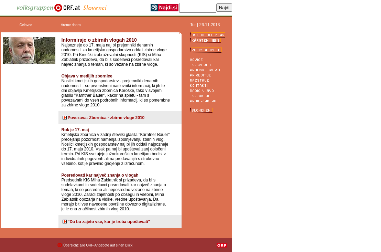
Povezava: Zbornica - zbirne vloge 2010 (106, 117)
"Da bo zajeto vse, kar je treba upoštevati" (109, 221)
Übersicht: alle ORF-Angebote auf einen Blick (97, 245)
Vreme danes (71, 25)
